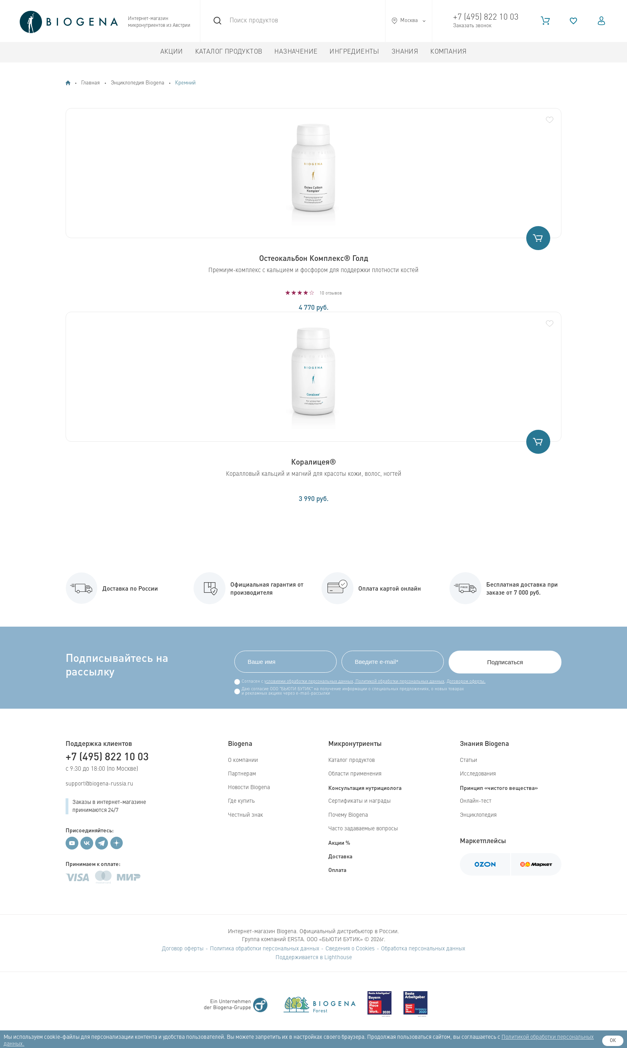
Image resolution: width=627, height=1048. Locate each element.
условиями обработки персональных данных (308, 681)
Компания (448, 52)
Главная (90, 83)
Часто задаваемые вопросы (363, 829)
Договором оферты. (466, 681)
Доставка (340, 856)
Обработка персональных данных (423, 949)
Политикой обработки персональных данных (399, 681)
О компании (243, 760)
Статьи (468, 760)
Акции (171, 52)
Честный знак (245, 815)
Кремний (185, 83)
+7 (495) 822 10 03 (486, 17)
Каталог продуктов (229, 52)
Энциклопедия (478, 815)
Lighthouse (338, 957)
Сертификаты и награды (359, 801)
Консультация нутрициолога (364, 787)
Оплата (337, 869)
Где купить (241, 801)
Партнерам (242, 774)
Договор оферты (183, 949)
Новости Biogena (249, 787)
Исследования (478, 774)
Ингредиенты (354, 52)
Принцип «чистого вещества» (499, 787)
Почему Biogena (348, 815)
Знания (404, 52)
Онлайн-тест (475, 801)
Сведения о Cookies (350, 949)
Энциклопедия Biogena (137, 83)
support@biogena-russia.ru (99, 784)
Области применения (354, 774)
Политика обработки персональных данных (264, 949)
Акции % (339, 842)
